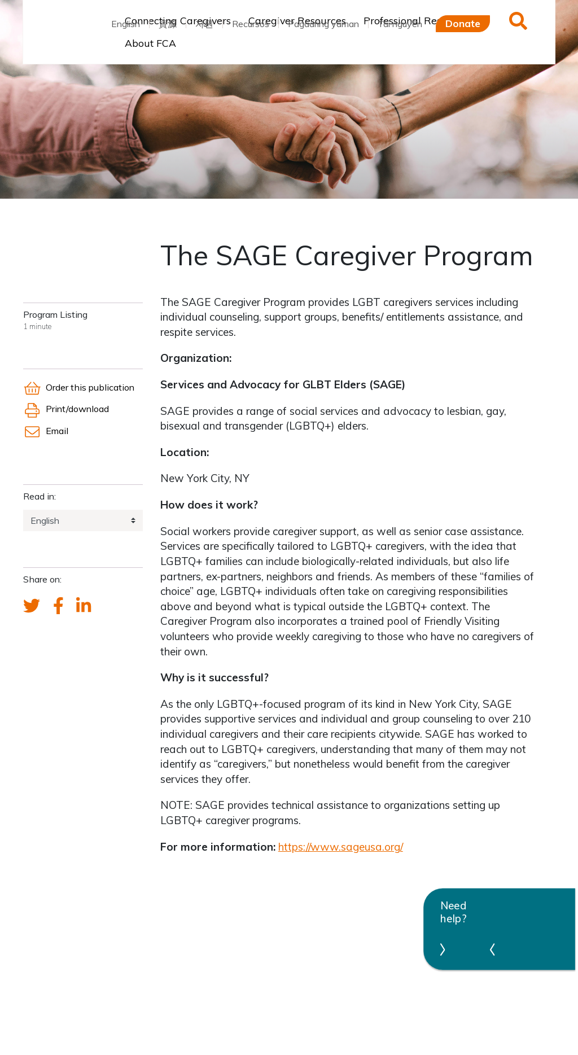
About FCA (150, 43)
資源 (168, 23)
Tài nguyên (400, 23)
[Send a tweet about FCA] (31, 606)
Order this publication (78, 387)
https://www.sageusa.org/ (340, 846)
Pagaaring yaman (323, 23)
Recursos (250, 23)
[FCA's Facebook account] (58, 606)
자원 (204, 23)
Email (45, 430)
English (125, 23)
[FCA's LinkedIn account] (83, 606)
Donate (462, 23)
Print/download (66, 408)
